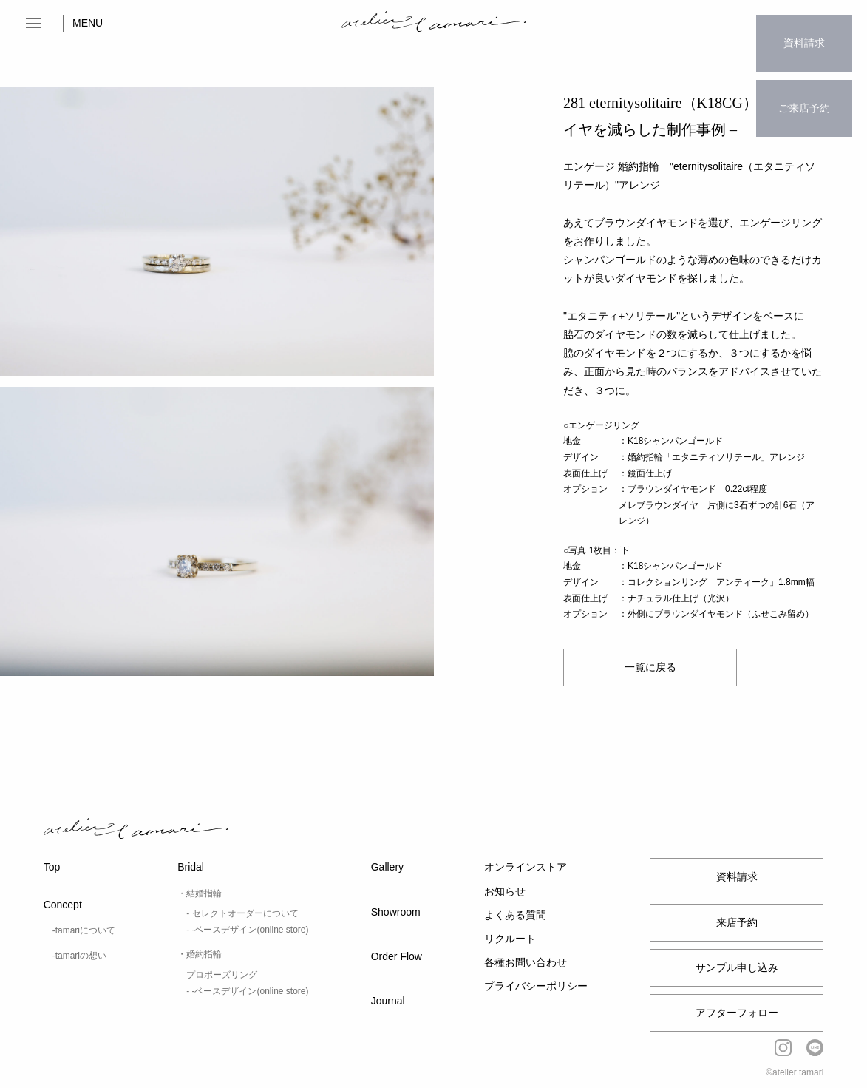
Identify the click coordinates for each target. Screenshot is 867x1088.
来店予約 (737, 922)
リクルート (510, 939)
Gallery (387, 867)
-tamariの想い (79, 955)
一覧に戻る (650, 667)
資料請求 (804, 33)
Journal (388, 1001)
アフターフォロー (737, 1012)
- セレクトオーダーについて (242, 913)
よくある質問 (515, 915)
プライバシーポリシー (536, 986)
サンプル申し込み (737, 967)
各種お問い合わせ (525, 962)
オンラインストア (525, 867)
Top (52, 867)
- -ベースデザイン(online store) (247, 930)
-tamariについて (83, 930)
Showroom (396, 912)
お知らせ (505, 891)
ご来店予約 (804, 78)
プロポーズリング (221, 975)
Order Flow (396, 956)
